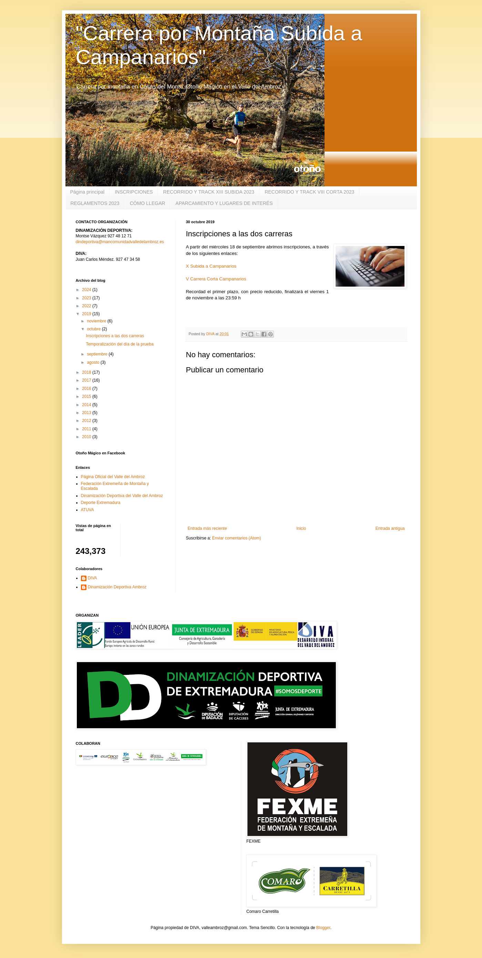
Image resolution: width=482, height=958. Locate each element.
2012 (87, 420)
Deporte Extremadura (101, 502)
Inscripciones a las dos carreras (115, 335)
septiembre (98, 354)
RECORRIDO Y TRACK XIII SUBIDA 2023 (209, 192)
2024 (87, 289)
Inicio (301, 528)
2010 (87, 436)
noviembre (97, 321)
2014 (87, 404)
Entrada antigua (390, 528)
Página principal (87, 192)
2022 (87, 305)
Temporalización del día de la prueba (119, 344)
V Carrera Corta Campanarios (216, 278)
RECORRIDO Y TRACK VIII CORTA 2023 (309, 192)
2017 (87, 380)
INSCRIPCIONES (134, 192)
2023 (87, 298)
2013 (87, 412)
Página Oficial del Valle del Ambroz (113, 476)
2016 (87, 388)
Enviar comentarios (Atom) (236, 538)
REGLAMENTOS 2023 (95, 203)
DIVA (92, 578)
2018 (87, 372)
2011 (87, 428)
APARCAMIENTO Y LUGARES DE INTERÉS (224, 203)
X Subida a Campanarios (211, 266)
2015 (87, 396)
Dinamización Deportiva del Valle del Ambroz (122, 495)
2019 (87, 313)
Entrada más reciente (207, 528)
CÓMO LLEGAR (147, 203)
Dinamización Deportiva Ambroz (117, 587)
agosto (93, 362)
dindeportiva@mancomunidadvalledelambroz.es (120, 241)
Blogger (323, 927)
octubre (94, 329)
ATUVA (87, 509)
